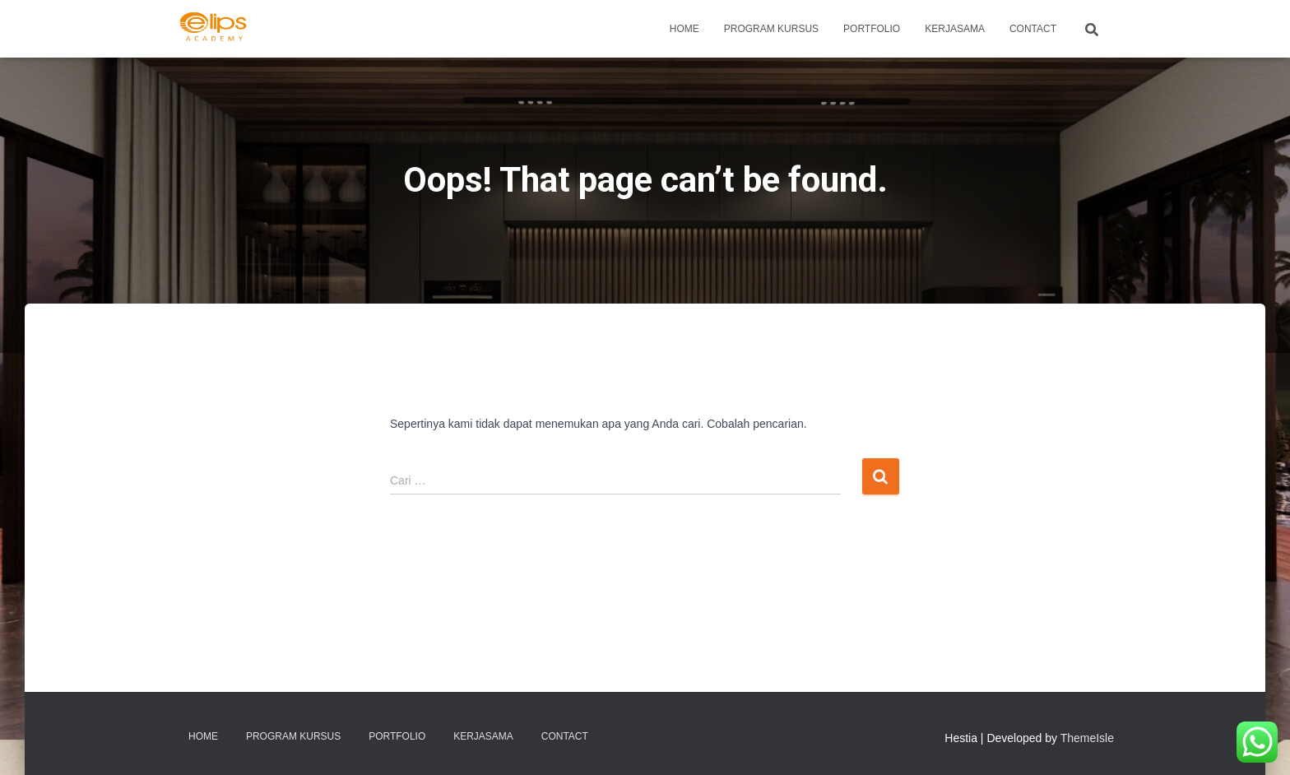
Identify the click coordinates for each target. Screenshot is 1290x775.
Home (684, 29)
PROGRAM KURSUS (771, 29)
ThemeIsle (1087, 738)
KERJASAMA (955, 29)
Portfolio (871, 29)
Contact (1032, 29)
